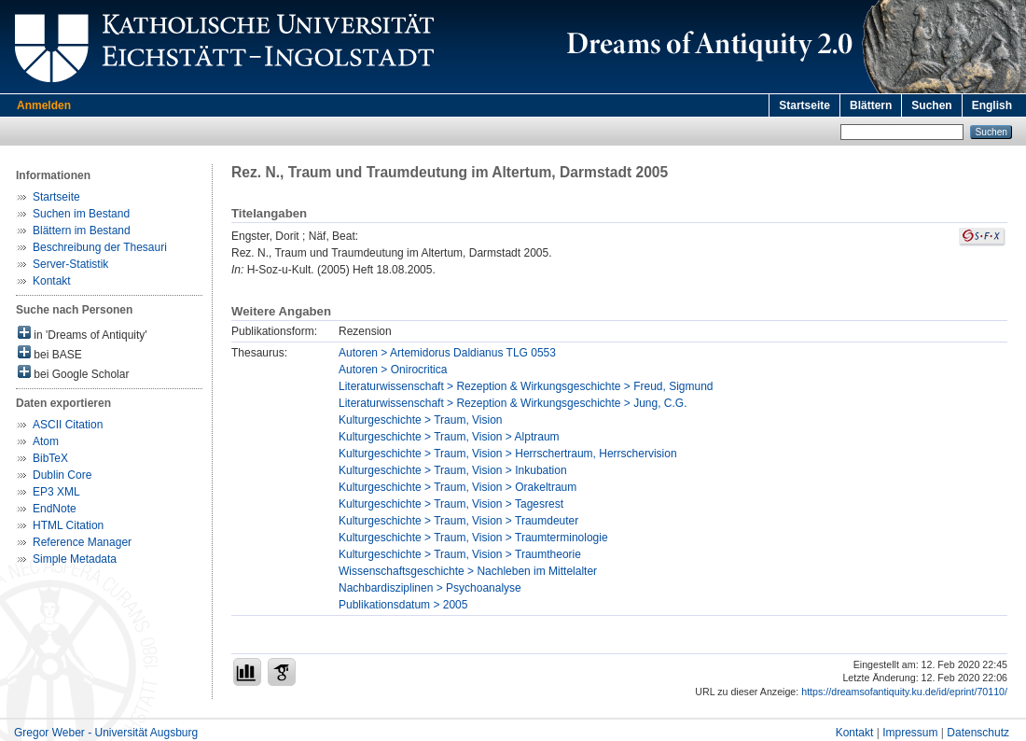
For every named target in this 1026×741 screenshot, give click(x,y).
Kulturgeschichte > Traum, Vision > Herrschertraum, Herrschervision (508, 453)
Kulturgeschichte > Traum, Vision (421, 419)
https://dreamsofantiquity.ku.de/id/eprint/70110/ (904, 691)
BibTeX (50, 458)
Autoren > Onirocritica (393, 369)
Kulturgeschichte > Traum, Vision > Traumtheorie (460, 554)
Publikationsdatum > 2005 (403, 604)
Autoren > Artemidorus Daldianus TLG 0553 (447, 352)
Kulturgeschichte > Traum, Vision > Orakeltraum (457, 487)
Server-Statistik (70, 264)
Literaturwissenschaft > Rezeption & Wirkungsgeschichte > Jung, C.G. (513, 403)
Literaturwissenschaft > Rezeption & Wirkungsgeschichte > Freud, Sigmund (526, 386)
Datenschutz (978, 732)
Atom (46, 441)
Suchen (931, 105)
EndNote (54, 508)
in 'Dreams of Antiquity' (82, 334)
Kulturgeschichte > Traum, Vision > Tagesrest (451, 503)
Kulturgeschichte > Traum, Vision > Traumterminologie (473, 537)
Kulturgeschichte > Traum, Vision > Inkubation (453, 470)
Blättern (871, 105)
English (992, 105)
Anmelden (44, 105)
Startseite (804, 105)
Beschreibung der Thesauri (100, 247)
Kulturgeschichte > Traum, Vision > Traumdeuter (458, 520)
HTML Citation (68, 525)
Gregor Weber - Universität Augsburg (106, 732)
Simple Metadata (75, 559)
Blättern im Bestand (82, 230)
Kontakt (52, 280)
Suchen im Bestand (81, 213)
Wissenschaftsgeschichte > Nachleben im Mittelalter (468, 571)
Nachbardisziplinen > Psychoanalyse (430, 587)
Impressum (909, 732)
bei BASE (50, 353)
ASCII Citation (68, 424)
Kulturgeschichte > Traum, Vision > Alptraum (449, 436)
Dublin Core (62, 475)
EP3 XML (56, 491)
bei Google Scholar (73, 373)
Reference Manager (82, 542)
